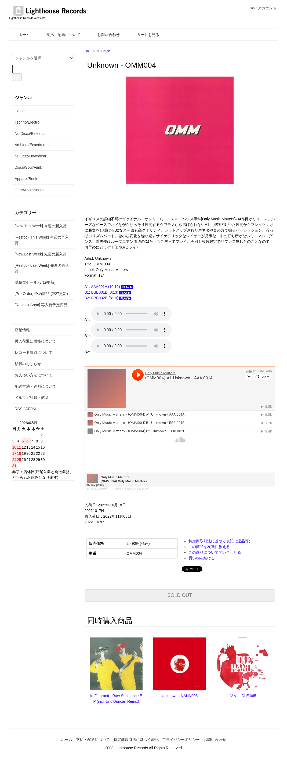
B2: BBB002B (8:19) (108, 298)
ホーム (20, 35)
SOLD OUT (179, 595)
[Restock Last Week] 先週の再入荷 (42, 268)
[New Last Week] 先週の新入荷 (41, 254)
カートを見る (144, 35)
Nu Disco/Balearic (30, 133)
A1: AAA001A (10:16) (109, 286)
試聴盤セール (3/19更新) (35, 282)
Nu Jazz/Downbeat (30, 156)
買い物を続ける (201, 558)
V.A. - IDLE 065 (243, 696)
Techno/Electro (27, 122)
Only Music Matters (96, 489)
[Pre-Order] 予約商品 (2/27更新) (41, 293)
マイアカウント (261, 8)
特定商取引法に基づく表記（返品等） (220, 541)
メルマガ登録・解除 (32, 397)
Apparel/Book (26, 178)
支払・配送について (59, 35)
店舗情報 (22, 330)
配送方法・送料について (35, 386)
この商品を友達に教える (209, 547)
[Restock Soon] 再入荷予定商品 (41, 305)
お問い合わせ (104, 35)
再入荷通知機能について (35, 341)
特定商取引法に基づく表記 (136, 739)
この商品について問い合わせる (214, 552)
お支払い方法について (33, 375)
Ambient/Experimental (33, 145)
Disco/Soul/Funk (28, 167)
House (106, 51)
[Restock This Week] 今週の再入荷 (42, 240)
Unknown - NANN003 (180, 696)
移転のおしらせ (28, 364)
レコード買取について (33, 352)
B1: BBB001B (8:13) (108, 292)
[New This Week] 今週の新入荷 (41, 226)
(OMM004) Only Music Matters (130, 489)
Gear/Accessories (29, 190)
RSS (19, 409)
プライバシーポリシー (181, 739)
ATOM (30, 409)
